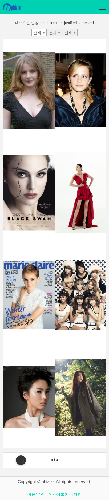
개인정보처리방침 (65, 494)
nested (88, 23)
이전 (21, 460)
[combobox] (39, 32)
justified (70, 23)
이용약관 (35, 494)
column (52, 23)
